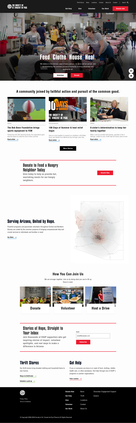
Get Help (68, 9)
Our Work (105, 9)
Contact (101, 2)
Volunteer (91, 9)
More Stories (68, 149)
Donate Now (105, 173)
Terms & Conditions (25, 402)
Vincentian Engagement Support (104, 392)
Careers (115, 2)
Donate (76, 75)
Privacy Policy (24, 399)
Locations (94, 2)
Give (80, 9)
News (87, 2)
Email (77, 332)
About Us (108, 2)
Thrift (82, 396)
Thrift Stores (80, 2)
